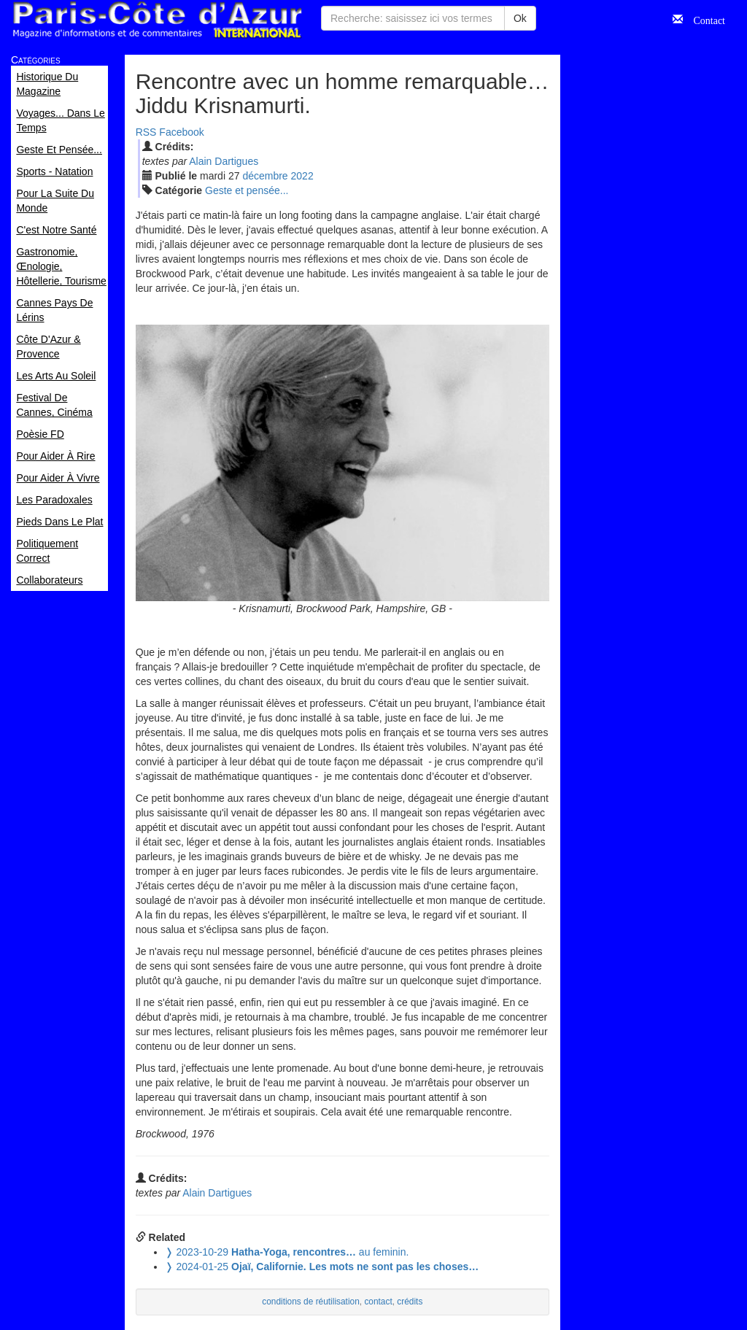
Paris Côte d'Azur (157, 20)
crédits (409, 1301)
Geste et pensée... (246, 190)
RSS (146, 132)
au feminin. (287, 1252)
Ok (520, 18)
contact (378, 1301)
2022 (302, 176)
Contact (704, 19)
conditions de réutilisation (311, 1301)
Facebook (181, 132)
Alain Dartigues (223, 161)
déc (264, 176)
